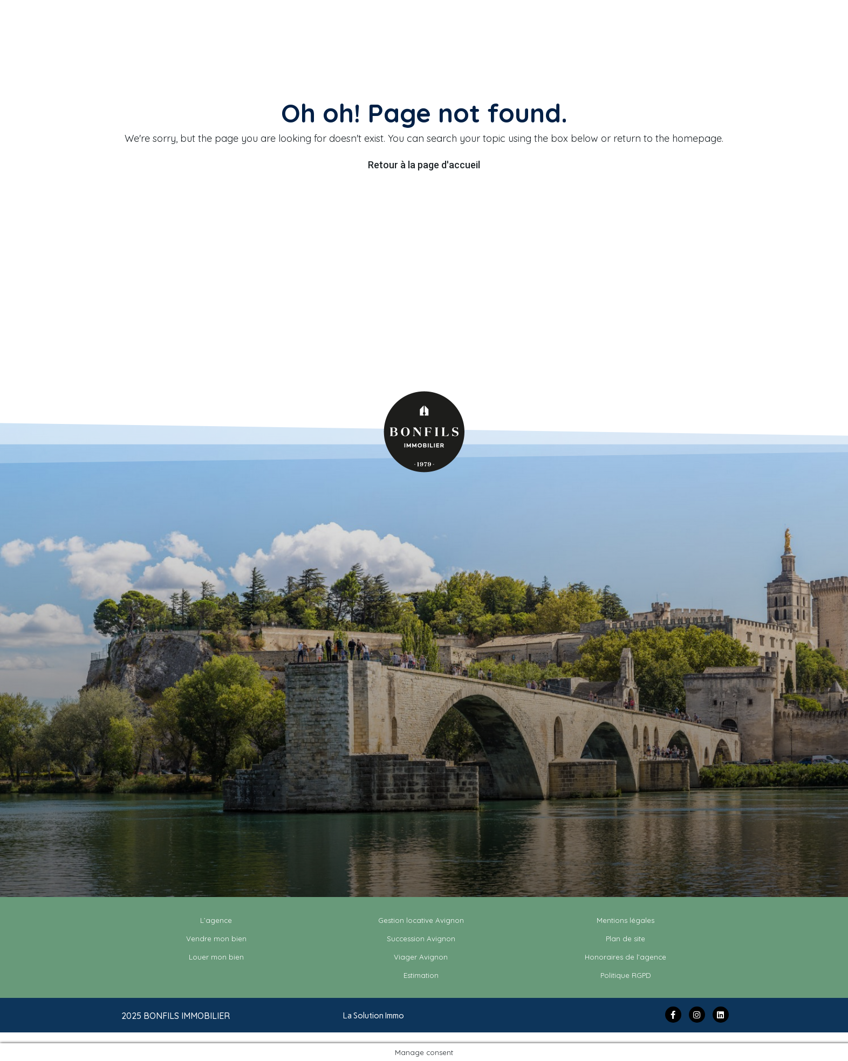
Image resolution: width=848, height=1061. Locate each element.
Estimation (421, 975)
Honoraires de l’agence (625, 957)
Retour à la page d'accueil (424, 164)
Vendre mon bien (216, 938)
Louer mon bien (216, 957)
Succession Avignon (421, 938)
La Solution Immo (373, 1016)
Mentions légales (625, 920)
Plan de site (625, 938)
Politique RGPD (625, 975)
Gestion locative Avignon (421, 920)
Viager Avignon (421, 957)
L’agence (216, 920)
